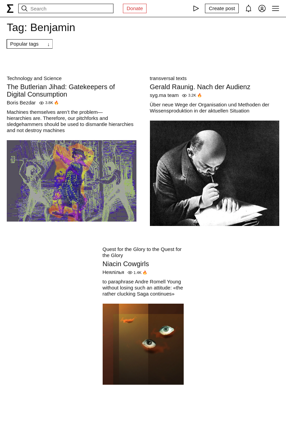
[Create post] (221, 8)
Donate (135, 8)
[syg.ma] (10, 8)
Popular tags (24, 44)
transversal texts (168, 78)
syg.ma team (164, 95)
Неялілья (113, 272)
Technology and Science (34, 78)
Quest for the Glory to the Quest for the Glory (142, 252)
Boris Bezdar (21, 102)
